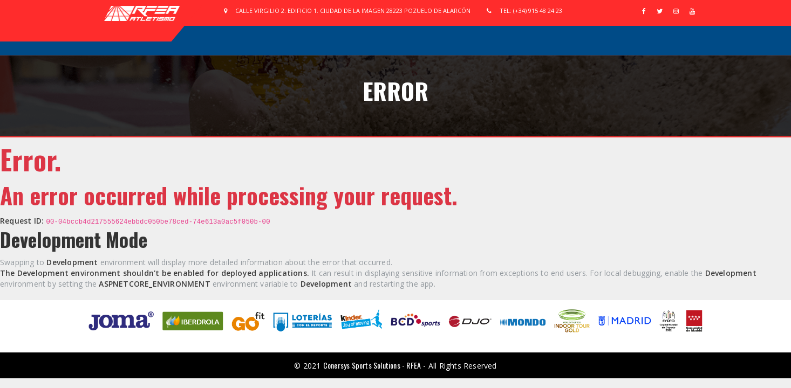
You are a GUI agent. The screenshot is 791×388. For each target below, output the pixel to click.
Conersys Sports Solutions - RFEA (372, 365)
